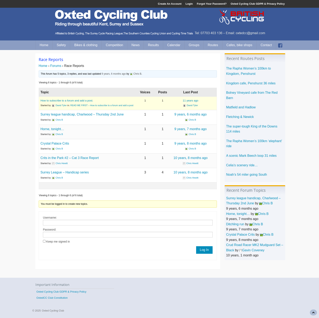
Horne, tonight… (52, 129)
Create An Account (169, 3)
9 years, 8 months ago (190, 143)
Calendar (173, 45)
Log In (204, 250)
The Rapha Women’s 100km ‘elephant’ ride (254, 143)
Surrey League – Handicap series (64, 172)
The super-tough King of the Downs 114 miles (251, 129)
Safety (61, 45)
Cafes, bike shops (239, 45)
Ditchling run (235, 224)
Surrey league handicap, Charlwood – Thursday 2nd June (82, 114)
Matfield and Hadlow (241, 107)
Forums (55, 66)
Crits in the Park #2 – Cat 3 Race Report (69, 158)
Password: (49, 229)
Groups (194, 45)
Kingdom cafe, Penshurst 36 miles (251, 83)
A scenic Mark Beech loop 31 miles (251, 155)
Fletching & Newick (240, 117)
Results (153, 45)
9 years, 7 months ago (190, 129)
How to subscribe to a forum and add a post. (66, 100)
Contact (266, 45)
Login (189, 3)
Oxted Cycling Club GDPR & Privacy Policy (258, 3)
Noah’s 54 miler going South (246, 174)
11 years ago (190, 100)
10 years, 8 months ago (191, 158)
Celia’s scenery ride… (242, 165)
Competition (114, 45)
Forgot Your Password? (211, 3)
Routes (213, 45)
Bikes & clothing (85, 45)
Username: (50, 217)
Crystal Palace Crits (54, 143)
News (135, 45)
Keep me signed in (58, 241)
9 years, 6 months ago (114, 73)
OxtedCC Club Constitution (52, 297)
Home (44, 45)
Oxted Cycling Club (53, 310)
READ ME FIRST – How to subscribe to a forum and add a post (101, 105)
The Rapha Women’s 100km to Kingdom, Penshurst (248, 71)
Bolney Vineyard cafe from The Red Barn (252, 95)
